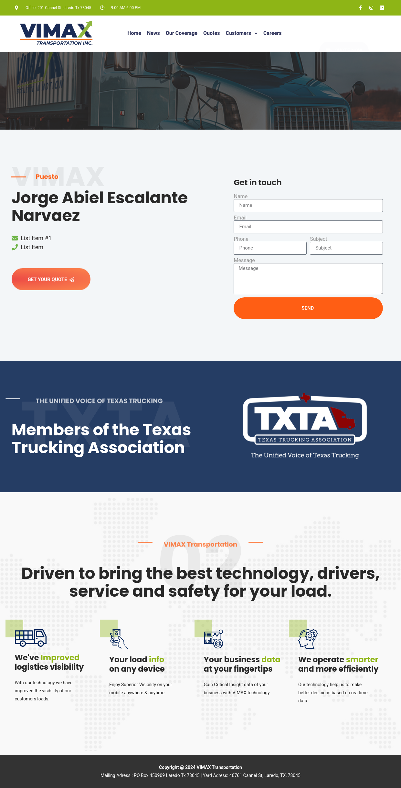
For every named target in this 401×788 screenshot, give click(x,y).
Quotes (211, 33)
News (153, 33)
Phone (241, 239)
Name (241, 196)
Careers (272, 33)
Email (240, 217)
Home (134, 33)
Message (244, 260)
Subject (318, 239)
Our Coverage (181, 33)
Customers (242, 33)
